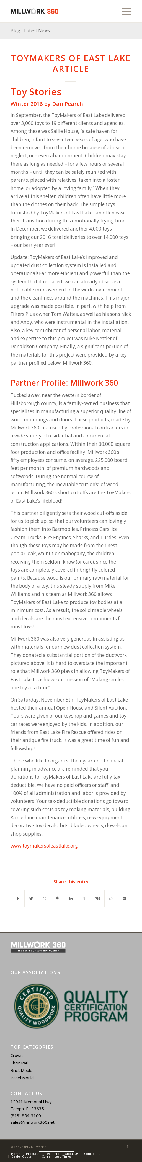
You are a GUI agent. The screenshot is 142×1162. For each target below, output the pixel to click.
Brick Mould (21, 1070)
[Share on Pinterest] (57, 898)
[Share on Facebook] (17, 898)
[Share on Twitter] (31, 898)
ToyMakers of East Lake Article (71, 63)
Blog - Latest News (30, 30)
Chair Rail (19, 1063)
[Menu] (123, 11)
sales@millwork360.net (33, 1122)
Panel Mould (22, 1078)
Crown (17, 1055)
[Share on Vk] (97, 898)
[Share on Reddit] (111, 898)
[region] (71, 1006)
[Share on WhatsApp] (44, 898)
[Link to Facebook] (127, 1146)
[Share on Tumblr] (84, 898)
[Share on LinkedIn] (71, 898)
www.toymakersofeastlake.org (44, 846)
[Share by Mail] (124, 898)
